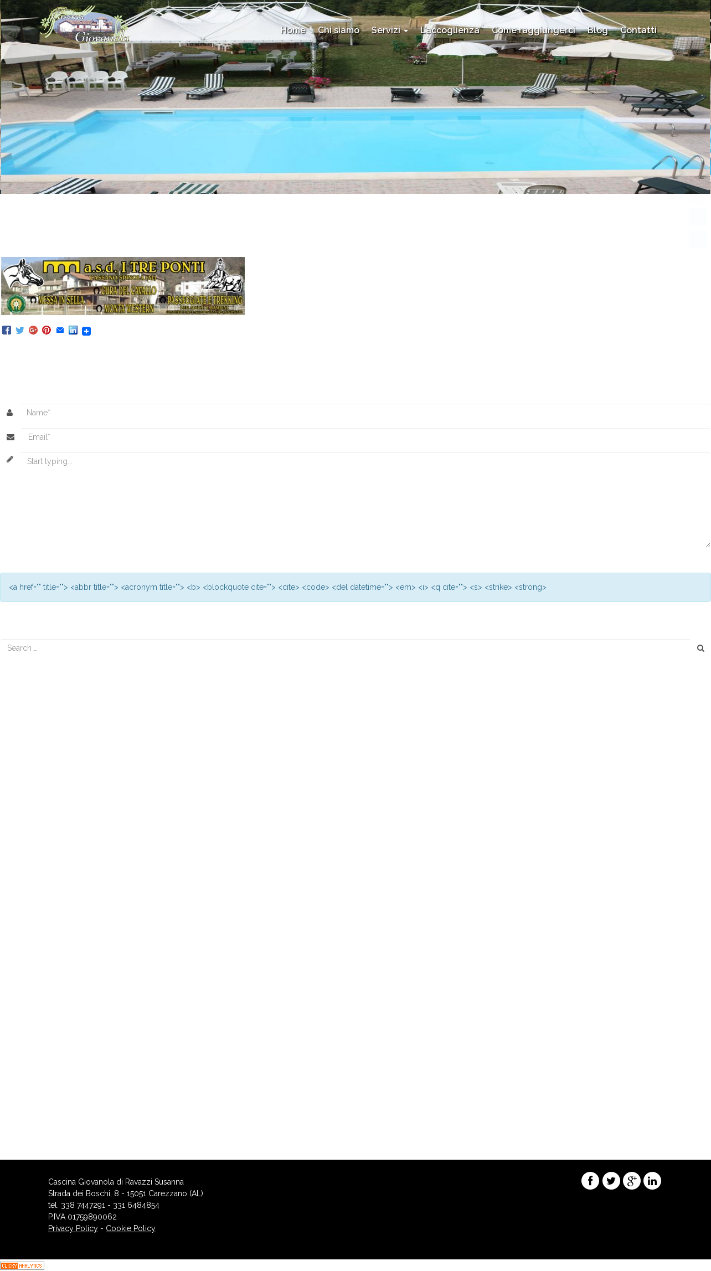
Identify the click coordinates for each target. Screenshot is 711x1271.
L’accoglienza (450, 30)
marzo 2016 (27, 904)
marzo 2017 (27, 881)
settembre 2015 (33, 962)
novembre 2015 (34, 939)
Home (293, 30)
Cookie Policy (131, 1228)
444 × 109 (154, 238)
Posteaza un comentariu (85, 351)
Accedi (18, 1103)
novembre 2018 (34, 834)
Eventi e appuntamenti (45, 1044)
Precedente (25, 249)
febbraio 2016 (31, 916)
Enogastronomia (35, 1032)
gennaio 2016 (30, 927)
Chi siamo (338, 30)
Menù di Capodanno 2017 (52, 745)
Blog (598, 30)
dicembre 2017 (33, 857)
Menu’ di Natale (33, 757)
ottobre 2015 (28, 950)
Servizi (390, 30)
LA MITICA (200, 238)
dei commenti (39, 1126)
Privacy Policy (73, 1228)
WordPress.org (33, 1138)
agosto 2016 (28, 892)
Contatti (638, 30)
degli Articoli (37, 1114)
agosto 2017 (28, 869)
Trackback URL (237, 351)
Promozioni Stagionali (45, 1056)
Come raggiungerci (533, 30)
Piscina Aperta (31, 733)
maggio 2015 (29, 985)
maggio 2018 (30, 846)
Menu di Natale (32, 722)
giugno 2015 (28, 974)
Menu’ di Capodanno (43, 710)
